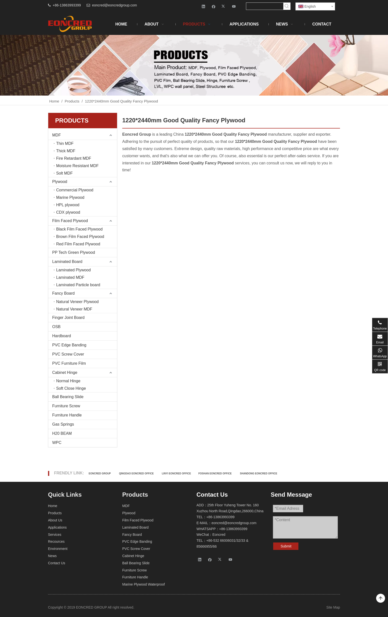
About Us (55, 520)
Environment (58, 549)
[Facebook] (214, 6)
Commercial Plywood (74, 190)
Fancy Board (63, 293)
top (380, 598)
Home (52, 506)
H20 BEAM (62, 433)
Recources (56, 541)
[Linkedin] (203, 6)
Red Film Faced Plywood (78, 244)
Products (55, 513)
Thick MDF (65, 151)
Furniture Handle (67, 415)
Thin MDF (64, 143)
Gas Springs (63, 424)
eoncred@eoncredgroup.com (114, 5)
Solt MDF (64, 173)
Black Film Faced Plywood (79, 229)
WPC (56, 442)
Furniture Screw (66, 406)
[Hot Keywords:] (286, 6)
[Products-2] (194, 65)
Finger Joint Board (68, 317)
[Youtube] (234, 6)
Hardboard (61, 336)
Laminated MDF (70, 277)
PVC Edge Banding (69, 345)
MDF (56, 135)
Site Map (333, 607)
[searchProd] (264, 6)
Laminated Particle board (78, 285)
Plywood (59, 182)
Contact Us (56, 563)
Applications (57, 527)
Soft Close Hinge (71, 388)
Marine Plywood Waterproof (143, 584)
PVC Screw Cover (68, 354)
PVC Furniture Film (69, 363)
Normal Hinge (68, 381)
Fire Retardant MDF (73, 158)
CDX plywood (68, 212)
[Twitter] (224, 6)
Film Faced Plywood (70, 221)
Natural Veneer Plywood (77, 302)
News (52, 556)
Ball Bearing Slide (67, 397)
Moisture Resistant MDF (77, 166)
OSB (56, 327)
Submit (286, 546)
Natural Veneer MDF (74, 309)
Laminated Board (67, 261)
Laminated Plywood (73, 270)
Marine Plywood (70, 197)
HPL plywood (67, 205)
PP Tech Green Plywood (73, 252)
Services (54, 535)
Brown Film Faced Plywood (80, 236)
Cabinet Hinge (64, 372)
